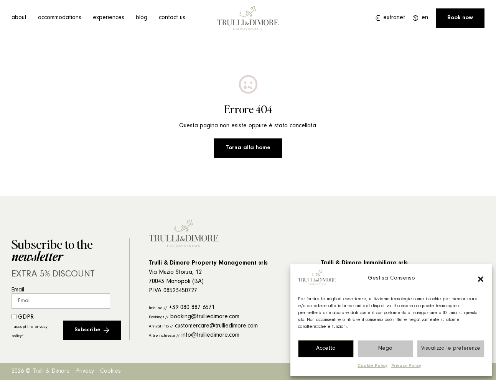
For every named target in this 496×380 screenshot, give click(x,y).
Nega (385, 349)
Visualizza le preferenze (450, 349)
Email (18, 290)
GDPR (30, 326)
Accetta (326, 349)
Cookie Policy (372, 366)
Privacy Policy (406, 366)
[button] (480, 279)
